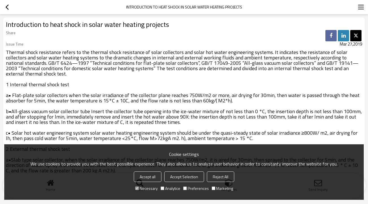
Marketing (222, 188)
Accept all (147, 177)
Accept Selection (184, 177)
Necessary (146, 188)
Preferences (196, 188)
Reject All (220, 177)
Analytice (170, 188)
